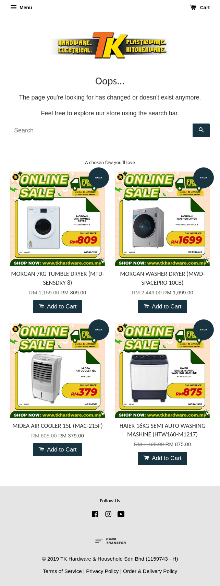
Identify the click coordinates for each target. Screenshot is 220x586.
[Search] (101, 130)
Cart (200, 7)
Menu (21, 7)
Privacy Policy (102, 571)
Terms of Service (62, 571)
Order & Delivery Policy (150, 571)
